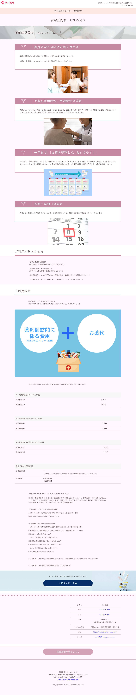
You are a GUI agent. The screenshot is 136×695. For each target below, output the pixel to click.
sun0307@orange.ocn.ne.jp (105, 637)
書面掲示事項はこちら (68, 652)
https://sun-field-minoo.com (68, 679)
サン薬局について (62, 11)
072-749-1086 (104, 610)
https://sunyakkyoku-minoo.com (104, 632)
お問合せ (78, 11)
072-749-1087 (104, 615)
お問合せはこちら (68, 583)
